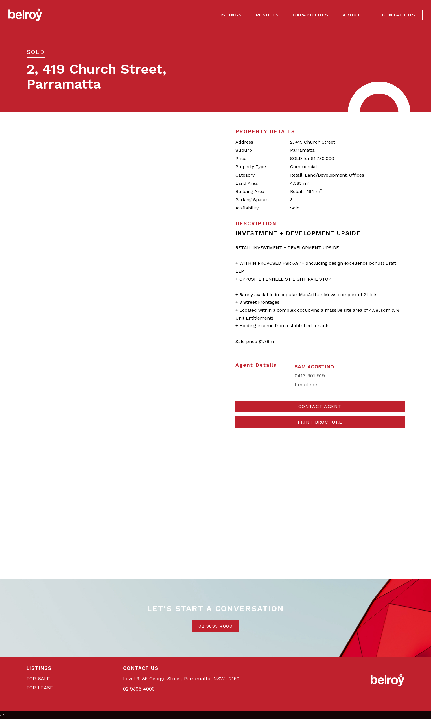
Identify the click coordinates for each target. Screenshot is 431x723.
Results (267, 15)
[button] (320, 422)
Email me (306, 384)
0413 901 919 (310, 376)
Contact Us (398, 15)
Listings (229, 15)
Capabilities (311, 15)
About (351, 15)
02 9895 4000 (215, 626)
